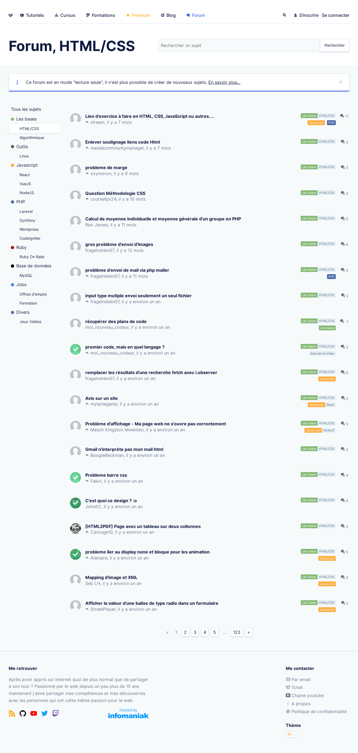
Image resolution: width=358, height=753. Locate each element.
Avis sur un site (102, 398)
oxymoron (102, 173)
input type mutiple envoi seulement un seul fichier (139, 295)
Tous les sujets (26, 109)
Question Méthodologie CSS (116, 193)
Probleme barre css (107, 475)
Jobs (18, 284)
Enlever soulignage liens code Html (123, 142)
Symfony (27, 220)
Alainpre (100, 558)
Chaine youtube (305, 695)
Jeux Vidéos (30, 321)
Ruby (19, 247)
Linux (24, 156)
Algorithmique (32, 137)
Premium (138, 15)
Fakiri (97, 481)
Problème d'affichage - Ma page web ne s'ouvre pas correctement (156, 423)
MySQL (26, 275)
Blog (168, 15)
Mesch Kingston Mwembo (118, 430)
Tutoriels (32, 15)
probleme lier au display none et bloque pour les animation (148, 552)
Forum (196, 15)
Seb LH (93, 583)
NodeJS (27, 192)
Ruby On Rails (32, 257)
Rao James (97, 225)
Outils (19, 147)
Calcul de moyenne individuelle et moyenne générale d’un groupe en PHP (164, 219)
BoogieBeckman (108, 455)
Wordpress (29, 229)
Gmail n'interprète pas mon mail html (125, 449)
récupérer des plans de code (117, 321)
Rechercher (335, 45)
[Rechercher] (285, 15)
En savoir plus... (224, 82)
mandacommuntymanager (118, 148)
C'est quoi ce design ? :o (112, 500)
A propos (298, 704)
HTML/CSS (29, 128)
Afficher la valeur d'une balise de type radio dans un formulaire (152, 603)
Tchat (294, 687)
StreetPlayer (104, 609)
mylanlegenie (105, 404)
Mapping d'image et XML (112, 577)
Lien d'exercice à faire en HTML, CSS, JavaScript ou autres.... (150, 116)
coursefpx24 (104, 199)
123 (236, 632)
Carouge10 (103, 532)
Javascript (24, 165)
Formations (100, 15)
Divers (20, 312)
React (25, 175)
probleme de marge (107, 167)
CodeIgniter (30, 238)
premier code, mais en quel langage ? (126, 347)
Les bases (24, 119)
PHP (18, 202)
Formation (28, 303)
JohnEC (94, 507)
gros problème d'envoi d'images (120, 244)
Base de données (31, 266)
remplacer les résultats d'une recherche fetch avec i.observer (152, 372)
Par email (298, 679)
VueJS (25, 183)
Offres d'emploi (33, 294)
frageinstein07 (100, 250)
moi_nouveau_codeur (108, 327)
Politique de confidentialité (316, 711)
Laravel (26, 211)
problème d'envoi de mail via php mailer (128, 270)
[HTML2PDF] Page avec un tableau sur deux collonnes (144, 526)
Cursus (65, 15)
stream (99, 122)
